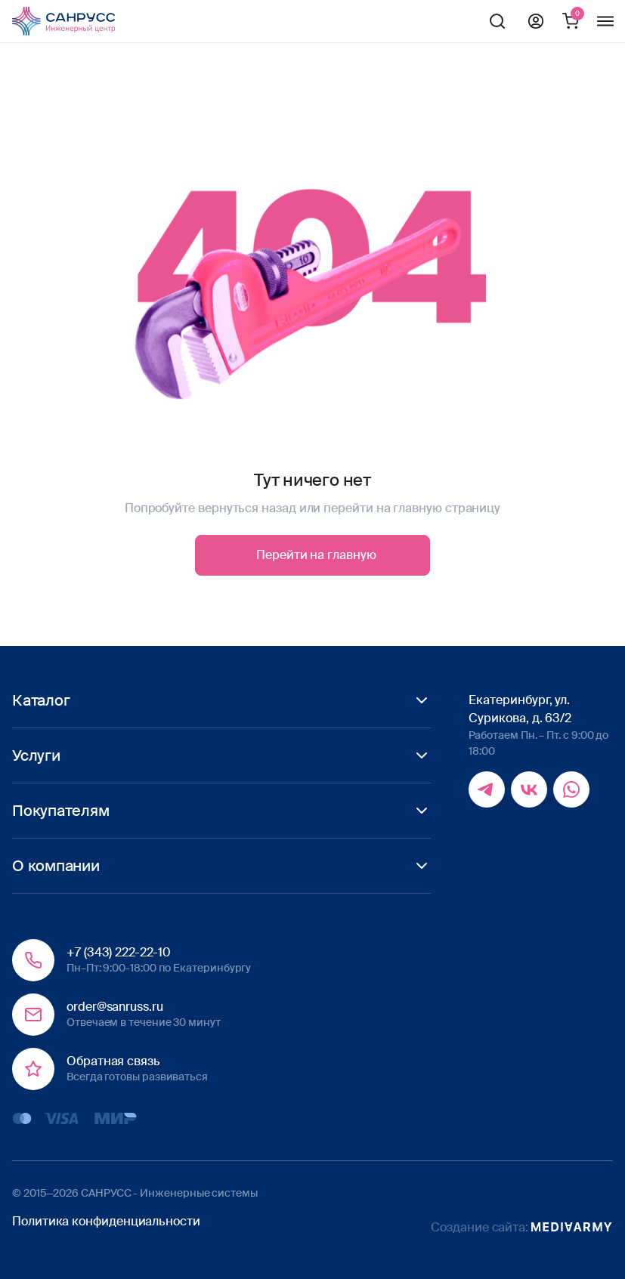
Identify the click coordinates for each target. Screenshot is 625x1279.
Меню (605, 21)
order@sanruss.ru (115, 1007)
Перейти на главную (316, 555)
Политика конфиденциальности (106, 1221)
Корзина (570, 21)
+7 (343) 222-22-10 (119, 952)
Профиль (535, 21)
